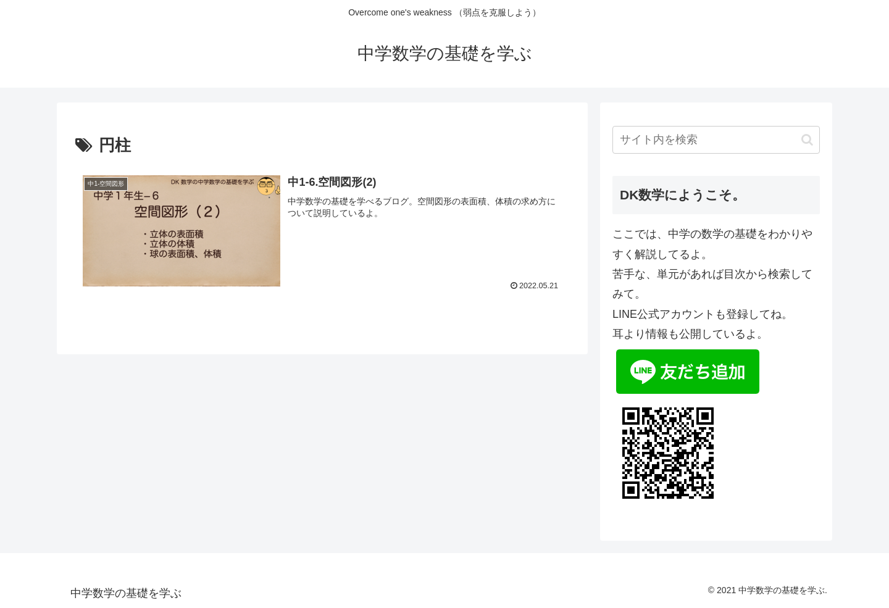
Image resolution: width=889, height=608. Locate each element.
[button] (807, 140)
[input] (716, 140)
